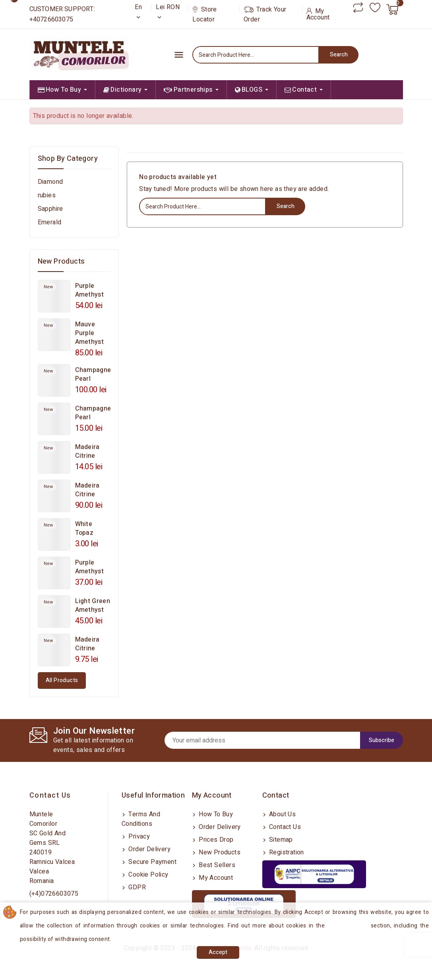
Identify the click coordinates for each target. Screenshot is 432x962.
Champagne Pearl (93, 374)
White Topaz (84, 528)
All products (62, 680)
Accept (218, 952)
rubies (47, 195)
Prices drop (215, 839)
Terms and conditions (141, 819)
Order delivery (148, 849)
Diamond (50, 182)
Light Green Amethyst (92, 605)
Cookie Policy (148, 874)
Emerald (50, 222)
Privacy (138, 836)
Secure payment (151, 862)
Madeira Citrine (87, 451)
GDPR (136, 887)
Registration (285, 852)
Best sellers (216, 865)
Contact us (50, 795)
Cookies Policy (348, 926)
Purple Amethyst (89, 290)
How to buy (215, 814)
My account (215, 878)
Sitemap (280, 839)
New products (218, 852)
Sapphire (50, 209)
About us (281, 814)
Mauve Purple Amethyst (89, 333)
